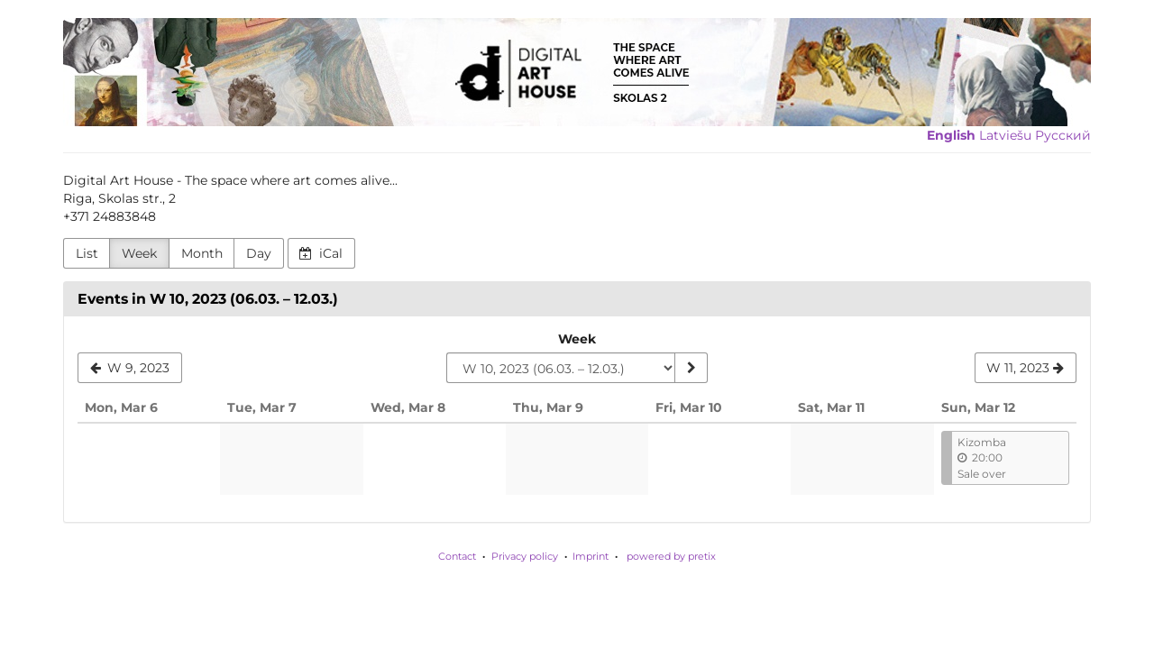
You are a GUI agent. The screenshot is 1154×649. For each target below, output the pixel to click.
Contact (457, 556)
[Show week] (690, 367)
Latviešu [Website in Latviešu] (1005, 135)
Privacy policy (524, 556)
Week (139, 253)
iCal (321, 253)
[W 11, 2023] (1025, 367)
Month (202, 253)
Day (258, 253)
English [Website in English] (951, 135)
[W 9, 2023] (130, 367)
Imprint (590, 556)
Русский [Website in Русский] (1063, 135)
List (87, 253)
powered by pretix (671, 556)
